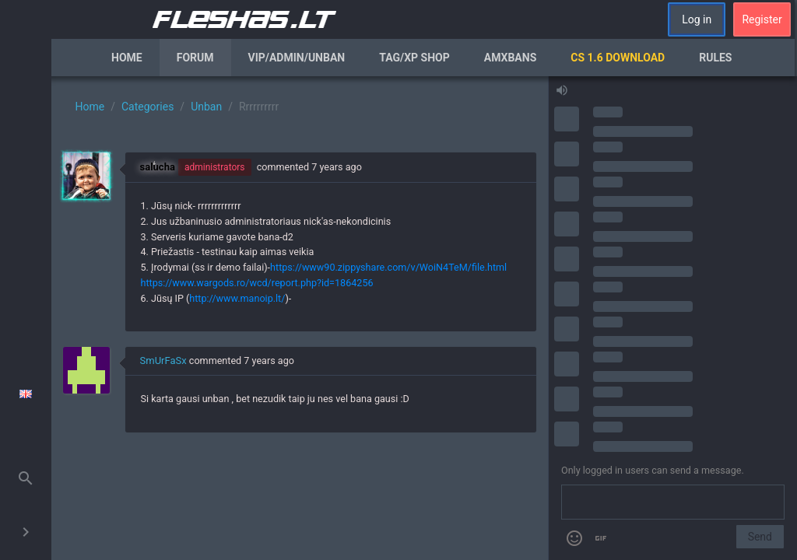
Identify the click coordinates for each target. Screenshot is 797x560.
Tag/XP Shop (414, 57)
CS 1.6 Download (618, 57)
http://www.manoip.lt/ (237, 298)
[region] (299, 318)
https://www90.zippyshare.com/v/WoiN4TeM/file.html (388, 267)
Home (126, 57)
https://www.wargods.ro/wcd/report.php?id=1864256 (257, 283)
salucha (157, 167)
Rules (715, 57)
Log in (696, 19)
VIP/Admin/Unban (297, 57)
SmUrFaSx (163, 360)
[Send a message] (673, 502)
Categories (147, 106)
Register (761, 19)
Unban (206, 106)
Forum (195, 57)
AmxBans (510, 57)
